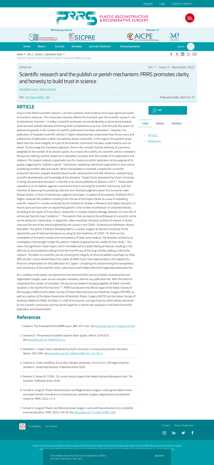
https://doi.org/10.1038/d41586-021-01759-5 (75, 353)
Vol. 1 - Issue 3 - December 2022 (44, 54)
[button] (190, 46)
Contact (166, 425)
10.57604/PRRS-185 (37, 97)
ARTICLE (152, 135)
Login (162, 4)
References (154, 141)
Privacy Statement (184, 425)
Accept (159, 456)
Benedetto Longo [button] (28, 89)
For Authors (51, 426)
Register (148, 4)
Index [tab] (145, 123)
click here (77, 458)
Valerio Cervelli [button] (47, 89)
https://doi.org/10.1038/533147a (46, 340)
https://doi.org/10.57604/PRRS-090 (94, 412)
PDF (157, 110)
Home (20, 54)
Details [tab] (160, 123)
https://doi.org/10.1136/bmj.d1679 (115, 326)
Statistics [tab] (176, 123)
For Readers (35, 426)
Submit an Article (181, 4)
